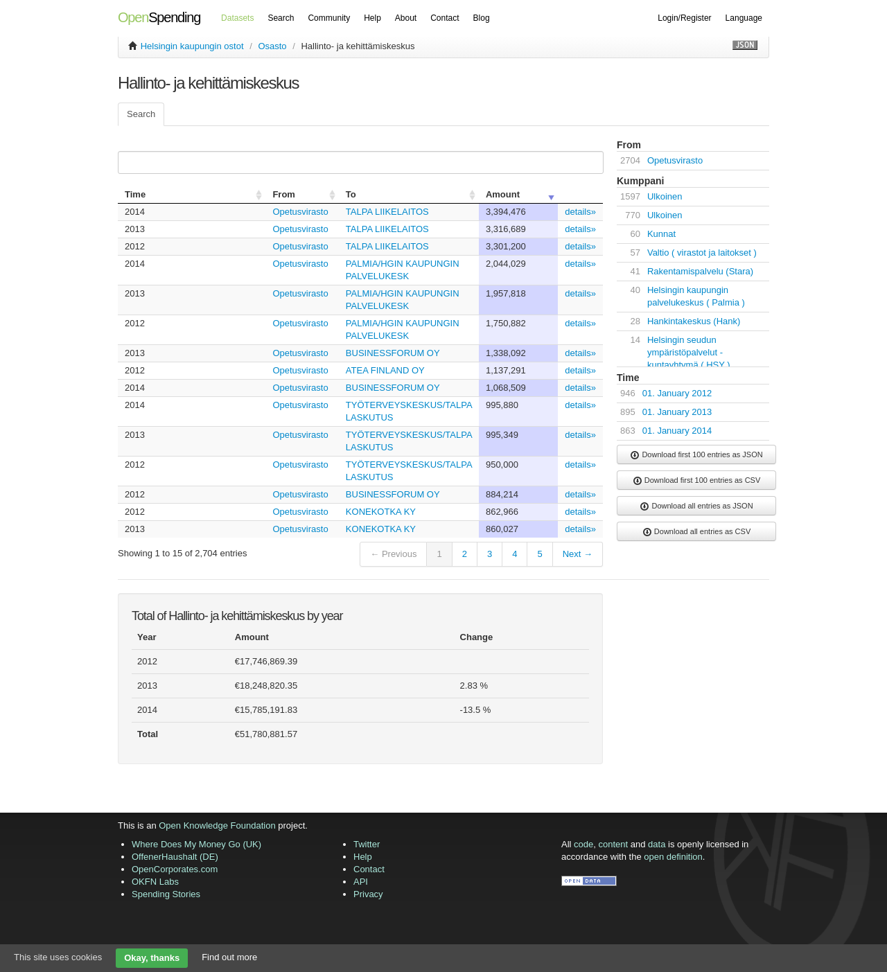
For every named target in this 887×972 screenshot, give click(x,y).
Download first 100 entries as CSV (697, 481)
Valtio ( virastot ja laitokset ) (702, 252)
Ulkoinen (665, 196)
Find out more (229, 957)
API (360, 881)
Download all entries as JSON (696, 506)
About (405, 18)
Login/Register (684, 18)
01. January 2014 (677, 430)
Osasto (272, 46)
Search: (358, 162)
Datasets (237, 18)
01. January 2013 (677, 412)
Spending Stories (166, 894)
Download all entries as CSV (696, 532)
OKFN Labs (155, 881)
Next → (577, 554)
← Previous (393, 554)
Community (329, 18)
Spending (159, 17)
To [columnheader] (351, 194)
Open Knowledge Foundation (217, 825)
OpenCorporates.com (175, 869)
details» (580, 211)
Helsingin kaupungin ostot (192, 46)
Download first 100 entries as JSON (696, 455)
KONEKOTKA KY (381, 511)
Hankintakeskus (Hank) (693, 321)
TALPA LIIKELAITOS (387, 211)
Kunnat (661, 234)
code (583, 844)
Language (744, 18)
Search (280, 18)
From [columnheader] (283, 194)
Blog (481, 18)
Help (372, 18)
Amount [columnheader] (503, 194)
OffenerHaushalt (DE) (175, 856)
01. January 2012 (677, 393)
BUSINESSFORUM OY (393, 353)
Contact (444, 18)
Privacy (368, 894)
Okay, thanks (151, 958)
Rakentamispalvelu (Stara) (700, 271)
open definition (673, 856)
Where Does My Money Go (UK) (196, 844)
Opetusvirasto (300, 211)
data (656, 844)
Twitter (366, 844)
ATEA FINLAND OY (385, 370)
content (614, 844)
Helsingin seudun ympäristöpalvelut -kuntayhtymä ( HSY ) (688, 352)
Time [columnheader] (135, 194)
